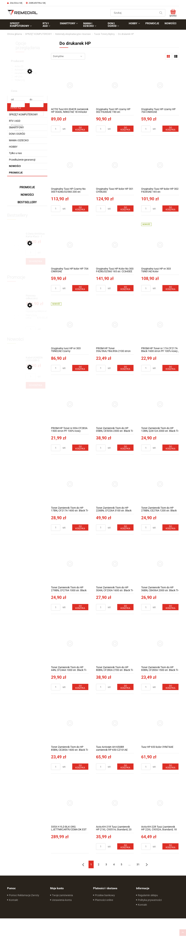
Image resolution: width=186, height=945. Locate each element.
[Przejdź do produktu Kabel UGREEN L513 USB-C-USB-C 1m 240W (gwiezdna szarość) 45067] (35, 359)
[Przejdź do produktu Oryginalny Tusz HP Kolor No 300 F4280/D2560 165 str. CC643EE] (115, 245)
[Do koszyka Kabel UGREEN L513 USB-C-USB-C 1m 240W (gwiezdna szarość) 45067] (35, 385)
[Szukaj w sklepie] (134, 12)
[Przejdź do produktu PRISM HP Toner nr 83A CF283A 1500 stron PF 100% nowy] (70, 404)
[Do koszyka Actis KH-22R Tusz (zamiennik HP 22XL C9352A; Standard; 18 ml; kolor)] (170, 846)
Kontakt (13, 900)
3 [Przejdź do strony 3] (106, 864)
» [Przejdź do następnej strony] (146, 864)
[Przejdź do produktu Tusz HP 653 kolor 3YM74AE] (160, 723)
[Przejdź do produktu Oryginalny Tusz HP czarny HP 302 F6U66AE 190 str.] (115, 85)
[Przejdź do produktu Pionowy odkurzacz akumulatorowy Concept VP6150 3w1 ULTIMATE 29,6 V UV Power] (35, 297)
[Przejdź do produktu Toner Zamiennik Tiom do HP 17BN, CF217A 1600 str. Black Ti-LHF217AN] (70, 484)
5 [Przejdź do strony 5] (121, 864)
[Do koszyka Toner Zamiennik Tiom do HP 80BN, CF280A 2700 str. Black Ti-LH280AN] (125, 687)
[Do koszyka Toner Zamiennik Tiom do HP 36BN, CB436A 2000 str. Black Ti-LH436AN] (170, 607)
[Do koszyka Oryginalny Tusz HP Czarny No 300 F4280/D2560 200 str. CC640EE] (80, 208)
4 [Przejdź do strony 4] (114, 864)
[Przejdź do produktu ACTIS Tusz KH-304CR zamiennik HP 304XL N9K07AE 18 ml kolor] (70, 85)
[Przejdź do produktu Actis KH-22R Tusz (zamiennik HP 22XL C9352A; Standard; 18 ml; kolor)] (160, 803)
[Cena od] (18, 104)
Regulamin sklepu (148, 895)
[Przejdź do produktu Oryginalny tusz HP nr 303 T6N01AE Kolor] (160, 245)
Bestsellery (27, 202)
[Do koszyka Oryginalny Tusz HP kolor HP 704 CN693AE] (80, 288)
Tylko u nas (15, 153)
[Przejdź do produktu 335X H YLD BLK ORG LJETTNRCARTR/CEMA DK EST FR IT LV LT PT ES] (70, 803)
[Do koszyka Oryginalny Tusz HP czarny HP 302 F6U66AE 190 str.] (125, 129)
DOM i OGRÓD (17, 133)
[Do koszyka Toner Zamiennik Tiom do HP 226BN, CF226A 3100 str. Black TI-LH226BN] (125, 527)
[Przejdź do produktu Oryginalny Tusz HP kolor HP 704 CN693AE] (70, 245)
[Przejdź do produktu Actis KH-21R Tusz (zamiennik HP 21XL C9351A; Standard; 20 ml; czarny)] (115, 803)
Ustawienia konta (62, 900)
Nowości (15, 166)
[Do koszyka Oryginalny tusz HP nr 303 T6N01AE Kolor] (170, 288)
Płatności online (104, 900)
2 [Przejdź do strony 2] (98, 864)
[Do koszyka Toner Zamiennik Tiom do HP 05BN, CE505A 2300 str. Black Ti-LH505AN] (125, 448)
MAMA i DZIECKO (19, 140)
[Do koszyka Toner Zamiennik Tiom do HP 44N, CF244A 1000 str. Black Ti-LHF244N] (80, 687)
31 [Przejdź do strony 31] (138, 864)
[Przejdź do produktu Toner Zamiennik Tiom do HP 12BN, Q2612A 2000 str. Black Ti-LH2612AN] (160, 404)
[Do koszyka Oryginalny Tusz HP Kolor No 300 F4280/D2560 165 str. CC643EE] (125, 288)
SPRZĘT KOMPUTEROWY (23, 114)
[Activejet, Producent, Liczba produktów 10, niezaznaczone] (19, 70)
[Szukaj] (161, 12)
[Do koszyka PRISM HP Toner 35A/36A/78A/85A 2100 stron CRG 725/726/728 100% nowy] (125, 368)
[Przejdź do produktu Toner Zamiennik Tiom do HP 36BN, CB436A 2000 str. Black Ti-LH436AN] (160, 564)
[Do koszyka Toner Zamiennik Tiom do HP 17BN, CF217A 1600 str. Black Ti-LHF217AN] (80, 527)
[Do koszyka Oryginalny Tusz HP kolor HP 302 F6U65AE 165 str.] (170, 208)
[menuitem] (23, 24)
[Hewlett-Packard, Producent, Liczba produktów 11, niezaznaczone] (23, 73)
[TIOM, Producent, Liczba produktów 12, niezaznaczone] (18, 80)
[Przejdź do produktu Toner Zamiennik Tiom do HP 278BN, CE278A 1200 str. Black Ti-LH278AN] (160, 484)
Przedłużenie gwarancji (22, 159)
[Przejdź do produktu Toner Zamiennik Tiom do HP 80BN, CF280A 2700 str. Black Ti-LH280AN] (115, 643)
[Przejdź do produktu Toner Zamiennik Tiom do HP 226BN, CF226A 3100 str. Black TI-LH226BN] (115, 484)
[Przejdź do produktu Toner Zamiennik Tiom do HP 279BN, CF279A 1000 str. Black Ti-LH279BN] (70, 564)
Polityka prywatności (150, 900)
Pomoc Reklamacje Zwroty (24, 895)
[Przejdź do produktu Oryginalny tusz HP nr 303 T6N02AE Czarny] (70, 324)
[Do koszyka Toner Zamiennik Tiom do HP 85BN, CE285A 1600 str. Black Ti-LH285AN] (80, 766)
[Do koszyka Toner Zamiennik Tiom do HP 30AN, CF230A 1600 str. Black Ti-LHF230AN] (125, 607)
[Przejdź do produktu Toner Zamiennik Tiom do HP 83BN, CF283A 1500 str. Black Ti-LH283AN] (160, 643)
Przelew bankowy (105, 895)
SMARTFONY (16, 127)
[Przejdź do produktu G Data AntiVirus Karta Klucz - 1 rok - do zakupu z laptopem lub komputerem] (35, 235)
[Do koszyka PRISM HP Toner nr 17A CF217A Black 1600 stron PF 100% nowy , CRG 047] (170, 368)
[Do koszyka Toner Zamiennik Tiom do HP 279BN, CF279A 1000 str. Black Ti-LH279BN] (80, 607)
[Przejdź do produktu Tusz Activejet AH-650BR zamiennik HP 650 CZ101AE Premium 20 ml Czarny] (115, 723)
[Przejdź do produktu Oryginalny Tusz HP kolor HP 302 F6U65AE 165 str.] (160, 165)
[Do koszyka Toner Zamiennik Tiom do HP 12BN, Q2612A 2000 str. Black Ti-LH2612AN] (170, 448)
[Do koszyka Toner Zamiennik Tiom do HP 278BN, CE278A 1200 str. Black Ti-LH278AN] (170, 527)
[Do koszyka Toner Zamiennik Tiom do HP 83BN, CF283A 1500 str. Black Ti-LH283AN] (170, 687)
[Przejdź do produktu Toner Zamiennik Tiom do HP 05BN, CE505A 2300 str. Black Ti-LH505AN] (115, 404)
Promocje (16, 172)
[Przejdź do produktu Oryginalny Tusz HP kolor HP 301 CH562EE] (115, 165)
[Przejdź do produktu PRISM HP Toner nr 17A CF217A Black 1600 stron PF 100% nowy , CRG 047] (160, 324)
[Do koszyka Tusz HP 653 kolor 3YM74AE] (170, 766)
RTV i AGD (14, 120)
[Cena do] (37, 104)
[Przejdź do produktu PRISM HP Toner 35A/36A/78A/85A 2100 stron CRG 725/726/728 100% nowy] (115, 324)
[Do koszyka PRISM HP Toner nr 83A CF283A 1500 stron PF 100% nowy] (80, 448)
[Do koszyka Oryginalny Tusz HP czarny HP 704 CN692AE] (170, 129)
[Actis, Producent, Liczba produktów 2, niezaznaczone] (17, 66)
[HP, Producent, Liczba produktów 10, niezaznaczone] (16, 76)
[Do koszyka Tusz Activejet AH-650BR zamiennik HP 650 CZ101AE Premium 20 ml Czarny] (125, 766)
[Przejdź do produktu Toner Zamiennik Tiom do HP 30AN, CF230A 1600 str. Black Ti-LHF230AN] (115, 564)
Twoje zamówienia (62, 895)
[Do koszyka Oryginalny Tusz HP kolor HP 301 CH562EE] (125, 208)
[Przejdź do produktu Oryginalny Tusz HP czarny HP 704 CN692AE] (160, 85)
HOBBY (13, 146)
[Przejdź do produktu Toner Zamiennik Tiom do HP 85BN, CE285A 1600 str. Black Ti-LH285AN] (70, 723)
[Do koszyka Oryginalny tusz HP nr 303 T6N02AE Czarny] (80, 368)
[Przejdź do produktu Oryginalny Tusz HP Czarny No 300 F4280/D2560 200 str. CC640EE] (70, 165)
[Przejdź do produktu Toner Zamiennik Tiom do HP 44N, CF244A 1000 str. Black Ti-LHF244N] (70, 643)
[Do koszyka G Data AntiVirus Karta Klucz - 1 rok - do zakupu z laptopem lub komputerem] (35, 261)
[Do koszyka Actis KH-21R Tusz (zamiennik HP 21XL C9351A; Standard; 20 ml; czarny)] (125, 846)
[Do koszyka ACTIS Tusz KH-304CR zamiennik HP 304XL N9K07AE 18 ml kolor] (80, 129)
